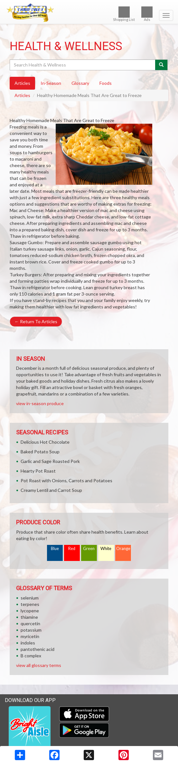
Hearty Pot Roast (38, 471)
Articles (22, 95)
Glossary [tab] (80, 83)
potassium (31, 630)
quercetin (30, 623)
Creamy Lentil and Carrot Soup (51, 490)
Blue (55, 548)
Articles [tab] (22, 83)
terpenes (30, 604)
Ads (147, 14)
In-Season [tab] (51, 83)
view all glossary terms (38, 665)
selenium (30, 597)
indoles (28, 642)
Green (89, 548)
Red (71, 548)
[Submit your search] (161, 64)
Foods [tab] (105, 83)
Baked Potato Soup (40, 451)
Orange (123, 548)
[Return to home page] (89, 12)
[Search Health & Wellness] (83, 64)
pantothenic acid (37, 649)
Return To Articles (35, 321)
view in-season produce (40, 403)
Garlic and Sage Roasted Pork (50, 461)
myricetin (30, 636)
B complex (31, 655)
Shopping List (124, 14)
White (105, 548)
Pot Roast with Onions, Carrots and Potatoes (66, 480)
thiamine (29, 617)
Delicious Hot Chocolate (45, 442)
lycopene (30, 610)
